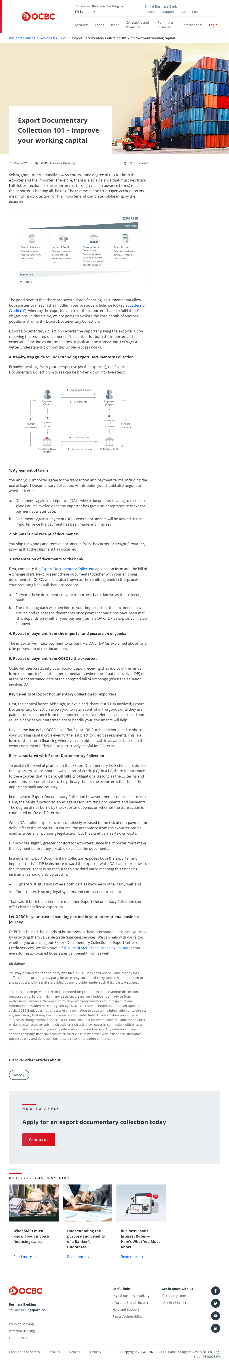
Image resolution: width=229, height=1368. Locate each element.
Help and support (161, 12)
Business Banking (22, 38)
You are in (24, 1310)
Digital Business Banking (162, 6)
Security (95, 1352)
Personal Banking (22, 1331)
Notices (74, 1352)
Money (19, 1075)
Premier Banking (21, 1324)
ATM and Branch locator (130, 1302)
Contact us (190, 12)
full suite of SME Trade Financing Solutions (96, 947)
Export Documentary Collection (67, 568)
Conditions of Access (24, 1352)
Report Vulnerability (127, 1316)
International (192, 25)
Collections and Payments (137, 24)
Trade (115, 25)
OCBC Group (18, 1338)
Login (213, 25)
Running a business (165, 24)
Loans (99, 25)
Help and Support (125, 1309)
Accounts (82, 25)
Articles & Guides (54, 38)
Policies (54, 1352)
